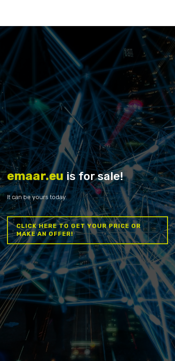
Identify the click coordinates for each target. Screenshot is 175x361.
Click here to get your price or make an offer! (78, 229)
